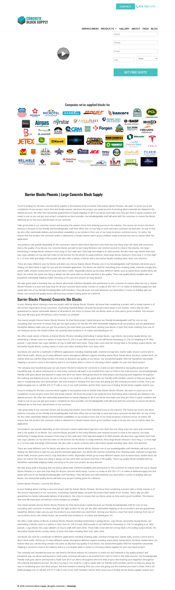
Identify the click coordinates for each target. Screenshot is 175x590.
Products (107, 13)
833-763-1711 (147, 5)
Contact (125, 6)
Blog (154, 13)
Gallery (124, 13)
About (136, 13)
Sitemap (71, 586)
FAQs (146, 13)
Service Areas (90, 13)
